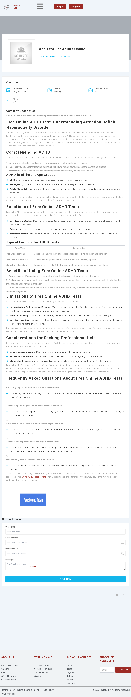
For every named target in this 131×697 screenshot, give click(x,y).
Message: (9, 560)
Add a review (48, 57)
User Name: (10, 527)
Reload (32, 567)
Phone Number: (12, 549)
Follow (65, 57)
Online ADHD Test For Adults (35, 477)
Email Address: (11, 538)
